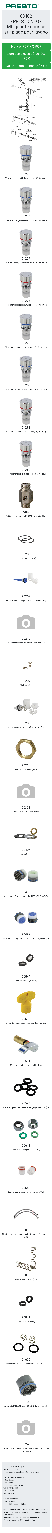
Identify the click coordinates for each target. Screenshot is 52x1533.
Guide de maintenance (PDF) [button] (26, 66)
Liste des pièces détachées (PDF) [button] (26, 56)
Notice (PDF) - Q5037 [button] (26, 46)
